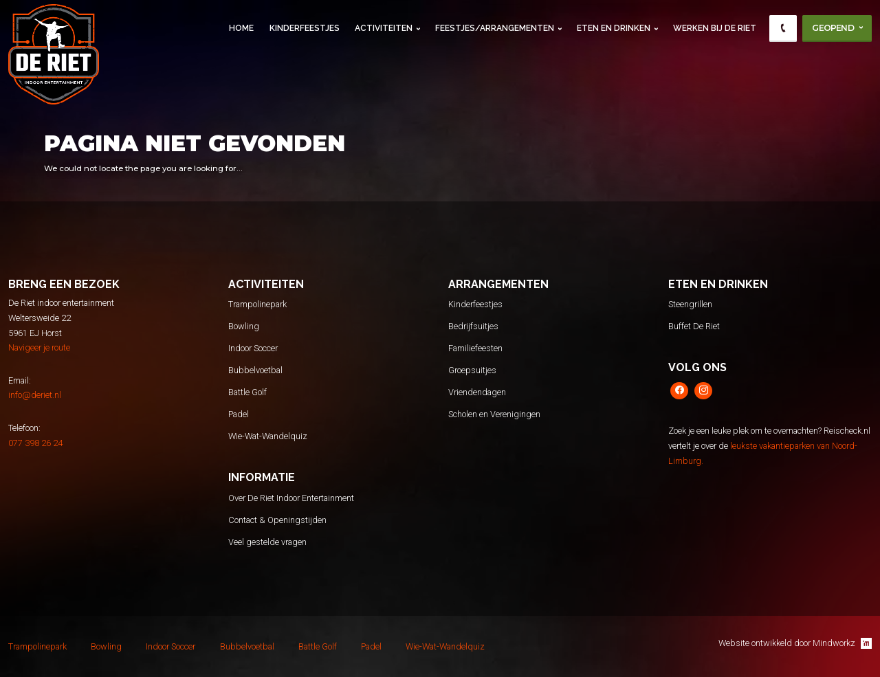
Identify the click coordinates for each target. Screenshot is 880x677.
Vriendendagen (477, 392)
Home (241, 28)
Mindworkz (842, 643)
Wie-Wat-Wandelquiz (267, 436)
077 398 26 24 (35, 443)
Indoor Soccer (253, 348)
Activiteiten (383, 28)
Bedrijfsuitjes (473, 326)
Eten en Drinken (613, 28)
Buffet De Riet (694, 326)
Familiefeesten (475, 348)
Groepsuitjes (472, 370)
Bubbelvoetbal (255, 370)
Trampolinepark (257, 304)
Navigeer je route (39, 347)
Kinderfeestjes (305, 28)
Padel (238, 414)
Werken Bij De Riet (714, 28)
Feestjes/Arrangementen (494, 28)
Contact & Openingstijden (277, 520)
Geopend (832, 28)
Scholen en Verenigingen (494, 414)
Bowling (243, 326)
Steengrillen (690, 304)
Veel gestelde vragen (267, 542)
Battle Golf (247, 392)
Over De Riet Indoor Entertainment (291, 498)
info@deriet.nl (34, 395)
